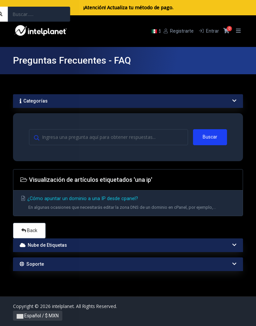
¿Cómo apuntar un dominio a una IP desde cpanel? (128, 204)
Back (29, 230)
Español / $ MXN (38, 315)
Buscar (210, 137)
